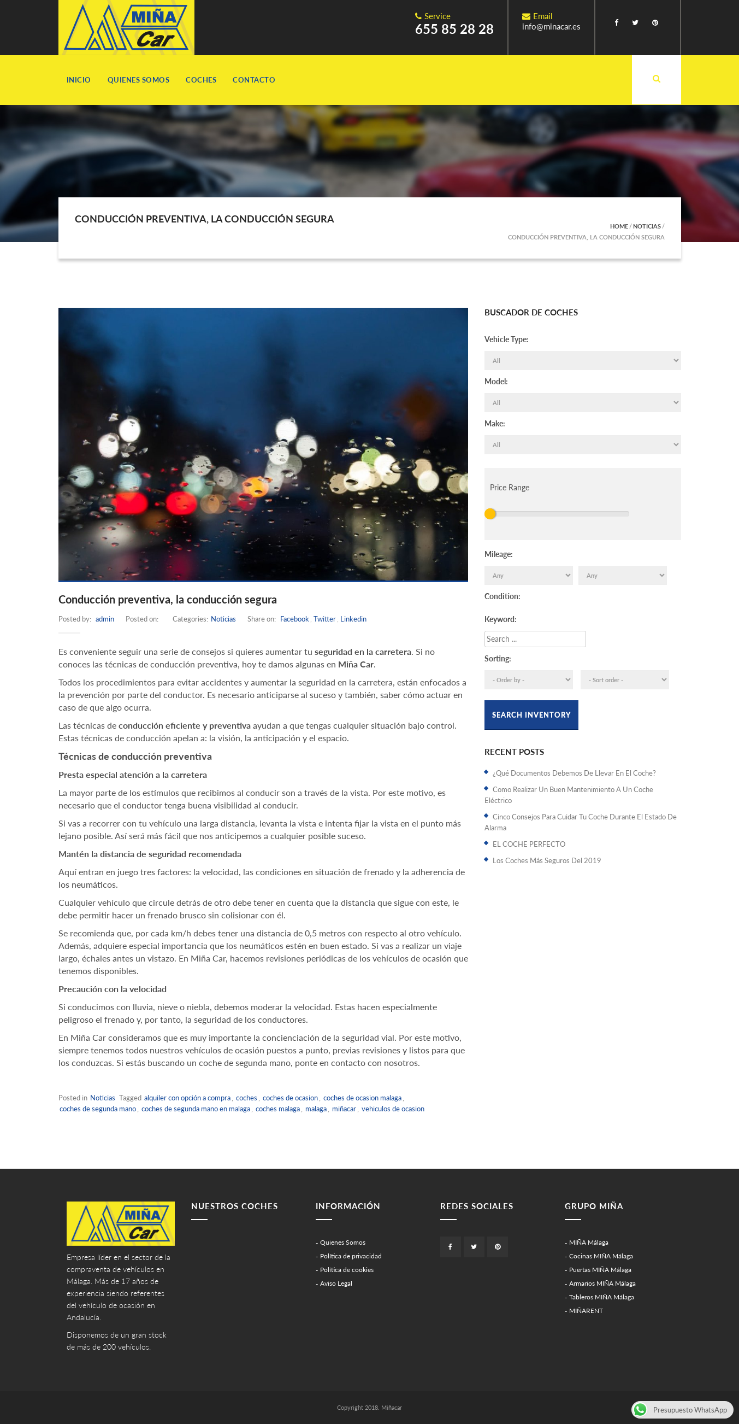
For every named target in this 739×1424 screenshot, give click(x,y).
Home (619, 226)
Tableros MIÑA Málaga (601, 1297)
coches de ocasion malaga (362, 1097)
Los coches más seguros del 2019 (547, 860)
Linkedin (353, 618)
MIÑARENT (586, 1310)
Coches (201, 79)
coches (246, 1097)
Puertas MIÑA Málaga (600, 1269)
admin (105, 618)
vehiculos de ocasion (393, 1108)
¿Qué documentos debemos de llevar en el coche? (574, 773)
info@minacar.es (551, 26)
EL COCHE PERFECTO (529, 844)
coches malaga (278, 1108)
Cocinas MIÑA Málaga (601, 1256)
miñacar (344, 1108)
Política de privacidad (351, 1256)
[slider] (489, 513)
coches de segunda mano (98, 1108)
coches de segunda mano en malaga (195, 1108)
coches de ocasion (290, 1097)
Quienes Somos (139, 79)
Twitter (325, 618)
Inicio (79, 79)
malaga (316, 1108)
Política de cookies (347, 1269)
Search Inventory (531, 714)
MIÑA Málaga (588, 1242)
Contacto (254, 79)
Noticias (647, 226)
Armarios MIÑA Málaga (602, 1283)
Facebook (294, 618)
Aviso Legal (336, 1283)
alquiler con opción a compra (187, 1097)
